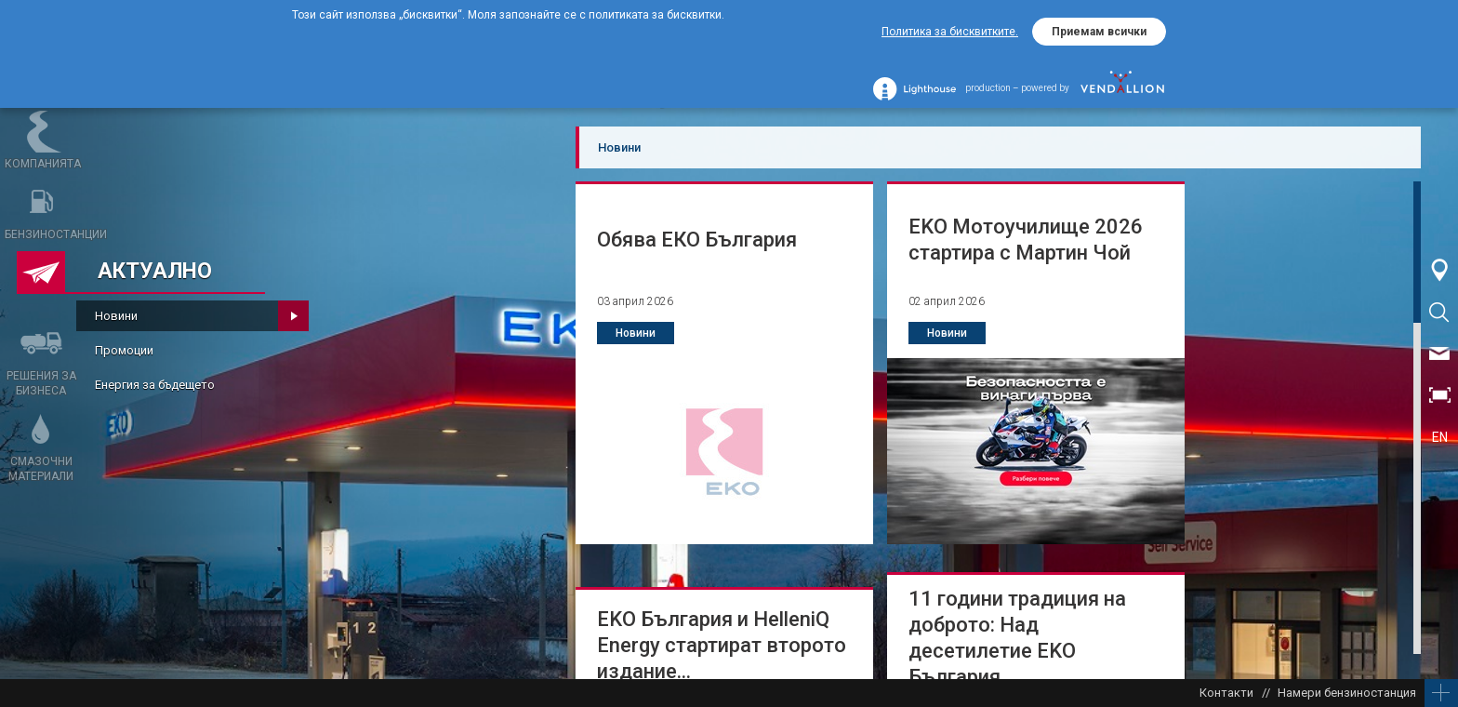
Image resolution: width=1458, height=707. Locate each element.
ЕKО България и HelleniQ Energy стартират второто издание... (721, 645)
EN (1440, 437)
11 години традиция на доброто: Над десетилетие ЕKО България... (1017, 637)
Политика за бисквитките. (949, 31)
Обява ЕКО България (697, 239)
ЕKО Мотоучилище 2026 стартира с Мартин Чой (1025, 239)
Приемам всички (1099, 31)
